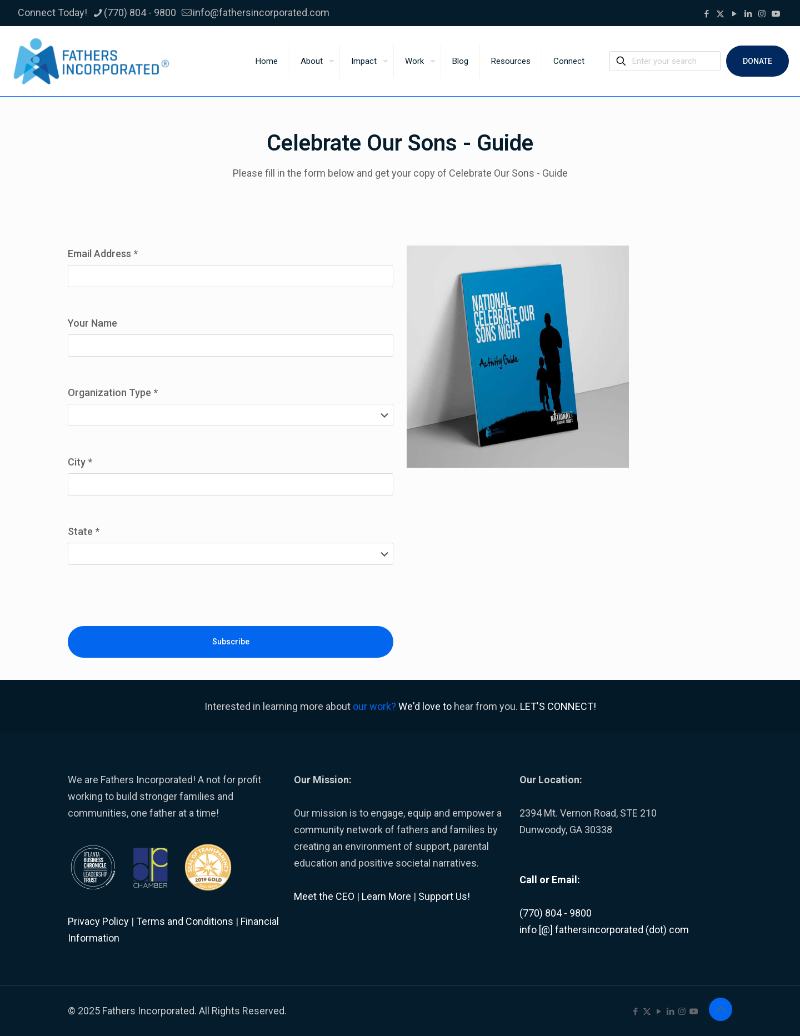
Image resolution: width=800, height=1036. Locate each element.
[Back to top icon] (720, 1009)
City (80, 462)
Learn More (386, 896)
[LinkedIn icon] (748, 14)
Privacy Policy (98, 921)
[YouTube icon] (734, 14)
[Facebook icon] (706, 14)
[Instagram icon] (762, 14)
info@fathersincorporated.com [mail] (261, 12)
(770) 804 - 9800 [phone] (140, 12)
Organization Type (113, 392)
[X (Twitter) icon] (720, 14)
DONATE (757, 61)
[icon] (776, 14)
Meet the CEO (324, 896)
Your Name (92, 323)
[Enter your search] (665, 61)
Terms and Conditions (184, 921)
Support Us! (444, 896)
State (83, 531)
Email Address (103, 253)
